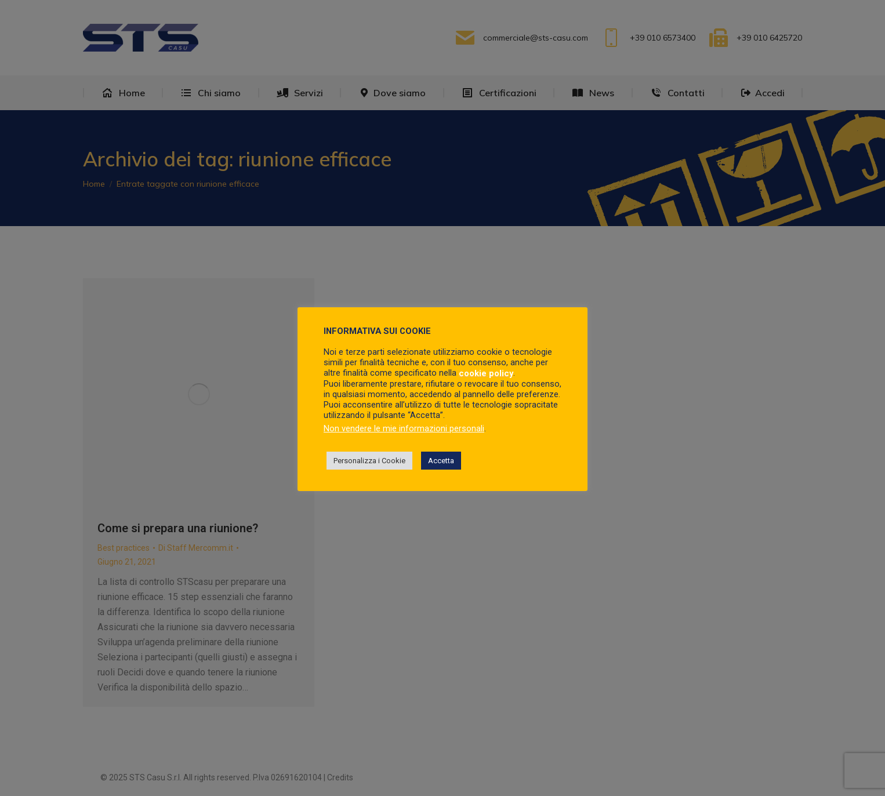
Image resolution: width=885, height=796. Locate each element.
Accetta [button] (441, 460)
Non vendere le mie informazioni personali (404, 428)
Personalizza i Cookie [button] (369, 460)
